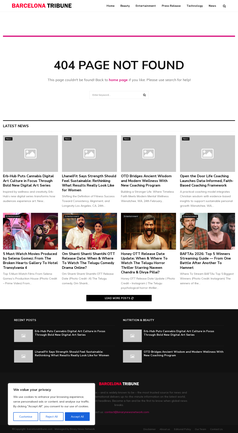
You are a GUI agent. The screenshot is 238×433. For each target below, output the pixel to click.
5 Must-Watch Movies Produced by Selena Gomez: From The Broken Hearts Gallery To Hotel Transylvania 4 (30, 260)
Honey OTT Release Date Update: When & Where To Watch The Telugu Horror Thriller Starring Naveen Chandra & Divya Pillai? (144, 263)
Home (110, 6)
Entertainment (146, 6)
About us (165, 429)
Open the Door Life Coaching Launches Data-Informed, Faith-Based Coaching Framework (206, 181)
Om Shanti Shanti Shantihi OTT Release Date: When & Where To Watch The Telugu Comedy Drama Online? (88, 260)
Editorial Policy (182, 429)
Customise (25, 416)
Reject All (52, 416)
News (212, 6)
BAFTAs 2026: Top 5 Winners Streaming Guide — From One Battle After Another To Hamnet (205, 260)
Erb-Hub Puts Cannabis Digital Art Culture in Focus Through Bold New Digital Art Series (28, 181)
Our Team (200, 429)
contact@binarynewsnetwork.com (127, 412)
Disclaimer (149, 429)
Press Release (171, 6)
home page (118, 80)
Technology (195, 6)
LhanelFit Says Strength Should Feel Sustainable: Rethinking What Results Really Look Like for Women (89, 183)
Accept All (77, 416)
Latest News (16, 126)
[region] (51, 404)
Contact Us (216, 429)
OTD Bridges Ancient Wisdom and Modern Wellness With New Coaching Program (146, 181)
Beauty (125, 6)
